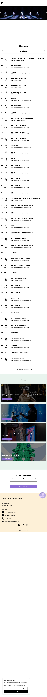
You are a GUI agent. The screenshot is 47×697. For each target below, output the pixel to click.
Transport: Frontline (18, 239)
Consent (14, 152)
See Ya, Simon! (15, 299)
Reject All (22, 688)
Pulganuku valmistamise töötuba (22, 119)
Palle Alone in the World (19, 352)
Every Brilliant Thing (18, 79)
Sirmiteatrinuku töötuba (20, 279)
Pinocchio (14, 72)
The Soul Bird (15, 165)
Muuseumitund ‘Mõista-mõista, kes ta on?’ (25, 199)
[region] (16, 686)
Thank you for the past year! (10, 455)
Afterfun (23, 17)
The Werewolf (16, 65)
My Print (14, 252)
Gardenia (14, 332)
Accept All (16, 691)
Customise (10, 688)
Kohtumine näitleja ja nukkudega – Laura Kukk (27, 59)
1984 (12, 192)
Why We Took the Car (18, 339)
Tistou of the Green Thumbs (20, 259)
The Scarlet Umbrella (18, 125)
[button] (1, 12)
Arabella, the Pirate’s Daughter (22, 205)
